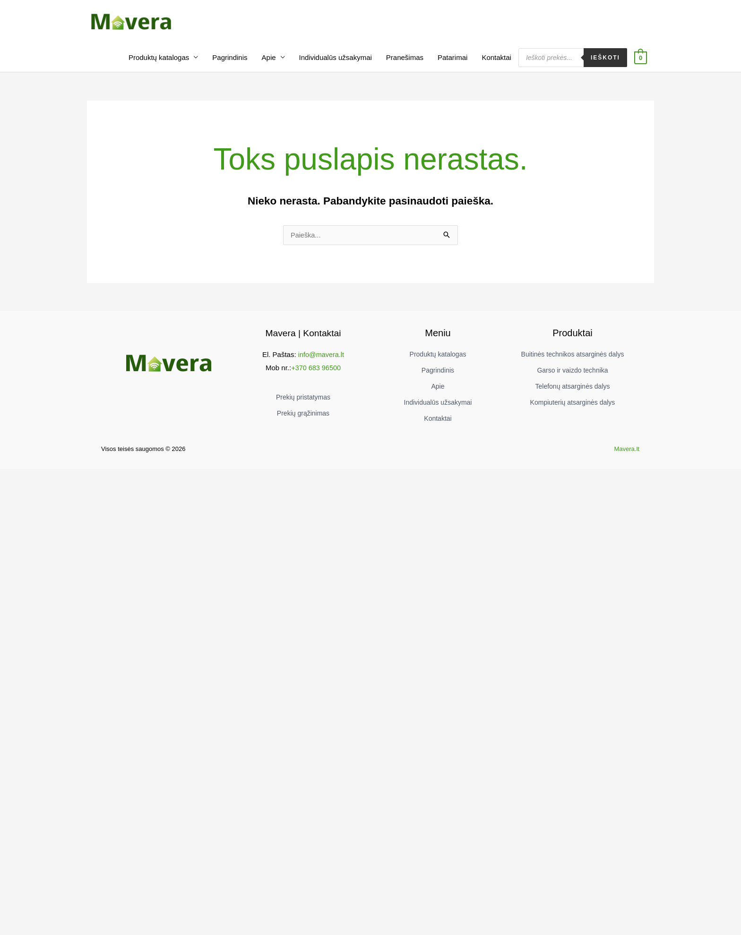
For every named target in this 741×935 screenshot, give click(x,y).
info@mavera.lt (321, 361)
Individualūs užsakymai (335, 64)
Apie (269, 64)
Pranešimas (404, 64)
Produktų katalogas (159, 64)
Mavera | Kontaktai (303, 340)
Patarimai (452, 64)
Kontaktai (496, 64)
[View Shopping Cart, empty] (640, 64)
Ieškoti (605, 64)
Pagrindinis (229, 64)
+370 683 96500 (316, 375)
